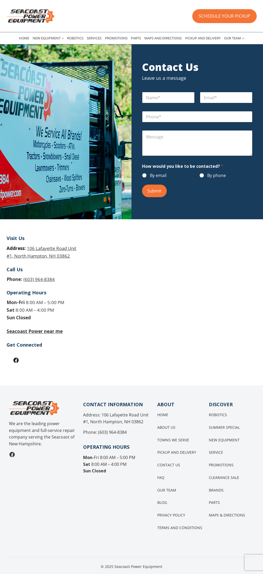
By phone (216, 175)
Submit (154, 191)
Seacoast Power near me (35, 330)
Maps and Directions (163, 38)
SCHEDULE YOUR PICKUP (224, 16)
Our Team (232, 38)
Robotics (75, 38)
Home (24, 38)
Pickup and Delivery (203, 38)
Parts (136, 38)
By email (158, 175)
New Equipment (46, 38)
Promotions (116, 38)
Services (94, 38)
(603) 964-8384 (39, 278)
